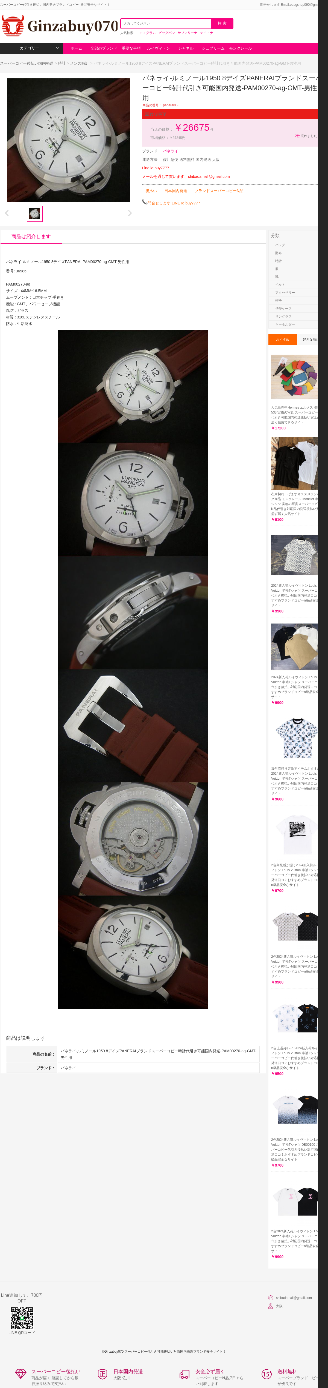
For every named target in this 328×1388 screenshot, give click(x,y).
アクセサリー (285, 293)
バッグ (280, 245)
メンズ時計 (79, 63)
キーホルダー (285, 324)
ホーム (76, 48)
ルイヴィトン (158, 48)
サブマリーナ (187, 33)
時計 (62, 63)
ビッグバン (167, 33)
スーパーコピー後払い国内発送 (27, 63)
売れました (305, 136)
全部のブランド (103, 48)
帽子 (278, 301)
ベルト (280, 285)
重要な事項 (131, 48)
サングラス (283, 316)
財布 (278, 253)
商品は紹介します (31, 236)
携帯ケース (283, 308)
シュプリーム (213, 48)
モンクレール (240, 48)
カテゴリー (39, 48)
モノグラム (147, 33)
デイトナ (206, 33)
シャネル (186, 48)
